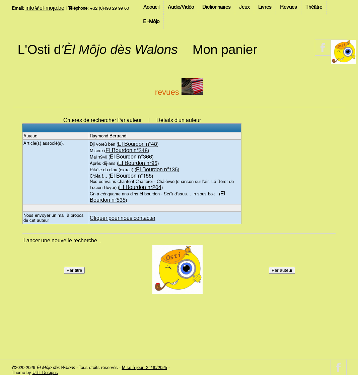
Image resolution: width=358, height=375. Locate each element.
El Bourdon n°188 (131, 176)
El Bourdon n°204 (140, 187)
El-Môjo (151, 21)
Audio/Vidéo (181, 7)
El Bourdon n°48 (137, 144)
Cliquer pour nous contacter (122, 218)
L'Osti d (98, 49)
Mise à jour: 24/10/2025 (144, 367)
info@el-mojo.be (44, 8)
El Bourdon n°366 (131, 156)
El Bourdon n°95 (137, 163)
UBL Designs (45, 372)
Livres (265, 7)
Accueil (151, 7)
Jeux (244, 7)
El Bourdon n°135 (157, 169)
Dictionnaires (216, 7)
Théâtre (313, 7)
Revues (288, 7)
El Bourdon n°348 (126, 150)
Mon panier (225, 49)
